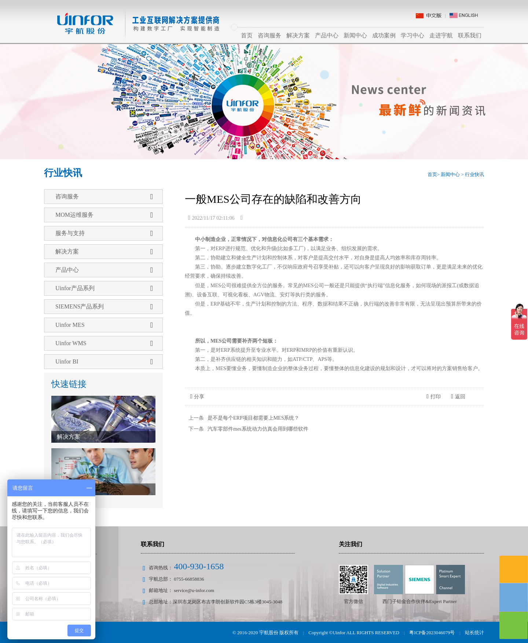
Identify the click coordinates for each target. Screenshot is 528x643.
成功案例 (384, 35)
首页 (247, 35)
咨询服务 (269, 35)
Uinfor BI (104, 362)
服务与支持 (104, 233)
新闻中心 (355, 35)
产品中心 (326, 35)
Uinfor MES (104, 325)
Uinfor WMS (104, 343)
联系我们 (469, 35)
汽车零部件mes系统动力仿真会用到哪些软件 (258, 429)
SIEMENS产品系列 (104, 307)
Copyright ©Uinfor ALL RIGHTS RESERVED (353, 632)
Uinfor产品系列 (104, 288)
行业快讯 (474, 174)
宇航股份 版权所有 (278, 632)
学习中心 (412, 35)
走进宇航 (441, 35)
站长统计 (474, 632)
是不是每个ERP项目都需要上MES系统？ (253, 418)
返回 (458, 396)
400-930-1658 (199, 566)
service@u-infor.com (194, 590)
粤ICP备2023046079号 (432, 632)
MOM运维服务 (104, 215)
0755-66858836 (189, 579)
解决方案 (298, 35)
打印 (433, 396)
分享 (197, 396)
